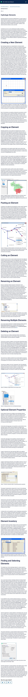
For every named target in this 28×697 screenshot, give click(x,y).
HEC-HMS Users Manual (8, 2)
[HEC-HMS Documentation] (1, 1)
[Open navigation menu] (25, 1)
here (16, 327)
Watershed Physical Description (15, 6)
